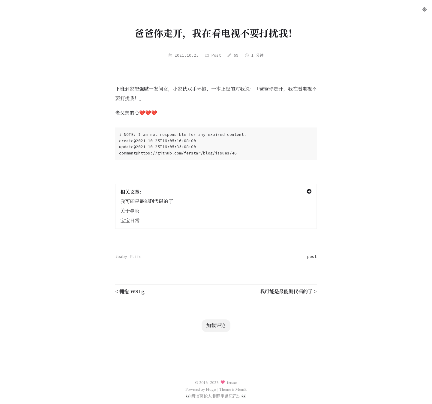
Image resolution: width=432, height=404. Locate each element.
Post (216, 55)
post (312, 256)
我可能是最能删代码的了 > (288, 291)
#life (136, 256)
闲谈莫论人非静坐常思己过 (216, 396)
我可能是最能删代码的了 (146, 201)
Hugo (211, 389)
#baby (121, 256)
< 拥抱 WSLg (130, 291)
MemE (241, 389)
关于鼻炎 (130, 211)
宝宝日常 (130, 220)
